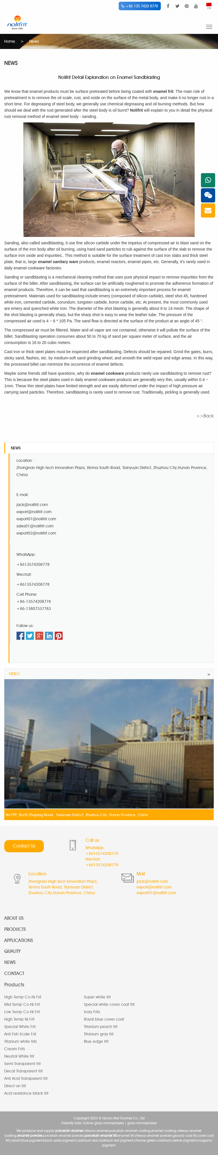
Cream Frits (14, 1049)
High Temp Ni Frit (19, 1019)
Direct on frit (15, 1086)
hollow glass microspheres (103, 1123)
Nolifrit (136, 110)
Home (9, 41)
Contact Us (24, 846)
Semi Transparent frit (22, 1063)
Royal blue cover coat (104, 1019)
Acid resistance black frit (26, 1093)
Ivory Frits (92, 1011)
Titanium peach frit (101, 1026)
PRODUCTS (15, 929)
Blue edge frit (96, 1041)
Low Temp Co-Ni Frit (22, 1011)
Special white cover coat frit (109, 1004)
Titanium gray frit (99, 1034)
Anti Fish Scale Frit (20, 1034)
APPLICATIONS (18, 940)
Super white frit (97, 997)
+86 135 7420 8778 (140, 6)
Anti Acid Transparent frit (26, 1078)
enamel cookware (107, 373)
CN (209, 6)
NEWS (10, 962)
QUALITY (12, 951)
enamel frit (163, 91)
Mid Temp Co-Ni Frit (22, 1004)
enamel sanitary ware (58, 261)
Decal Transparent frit (23, 1071)
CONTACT (14, 973)
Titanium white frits (20, 1041)
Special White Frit (20, 1026)
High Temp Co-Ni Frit (22, 997)
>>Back (205, 416)
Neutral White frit (19, 1056)
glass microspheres (142, 1123)
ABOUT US (14, 918)
